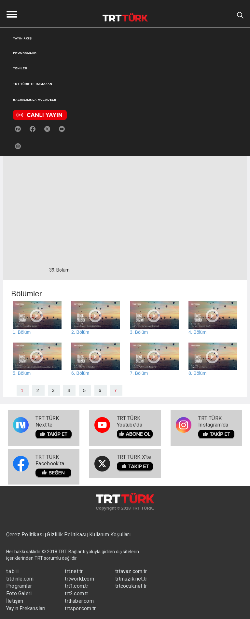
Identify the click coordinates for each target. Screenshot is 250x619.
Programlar (19, 586)
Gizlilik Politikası (66, 534)
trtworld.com (79, 579)
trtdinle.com (20, 579)
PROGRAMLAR (25, 52)
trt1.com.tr (76, 586)
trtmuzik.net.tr (131, 579)
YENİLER (20, 68)
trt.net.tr (74, 571)
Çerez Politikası (25, 534)
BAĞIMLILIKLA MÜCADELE (34, 99)
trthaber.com (79, 601)
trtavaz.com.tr (131, 571)
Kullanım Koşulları (110, 534)
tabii (12, 571)
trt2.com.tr (76, 593)
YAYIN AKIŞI (23, 38)
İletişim (14, 601)
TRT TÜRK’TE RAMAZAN (32, 84)
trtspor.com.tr (80, 608)
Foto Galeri (19, 593)
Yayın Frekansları (25, 608)
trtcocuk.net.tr (131, 586)
